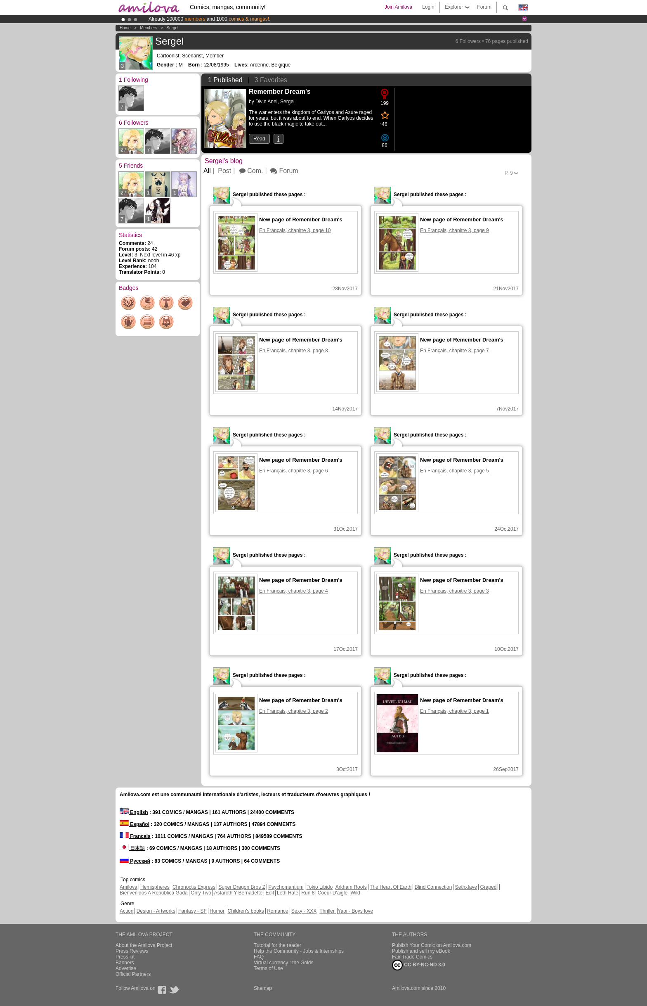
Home (125, 28)
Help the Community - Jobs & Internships (299, 951)
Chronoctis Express (193, 887)
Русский (135, 861)
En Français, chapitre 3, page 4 (293, 591)
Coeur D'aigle (333, 893)
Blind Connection (433, 887)
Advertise (126, 968)
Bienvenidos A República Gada (154, 893)
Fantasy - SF (192, 911)
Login (428, 7)
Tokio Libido (320, 887)
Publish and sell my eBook (421, 951)
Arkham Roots (351, 887)
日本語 (132, 848)
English (134, 812)
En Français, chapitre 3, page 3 (454, 591)
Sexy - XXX (303, 911)
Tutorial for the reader (277, 945)
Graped (488, 887)
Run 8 (307, 893)
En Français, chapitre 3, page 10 (295, 230)
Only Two (201, 893)
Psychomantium (285, 887)
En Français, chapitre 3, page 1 (454, 711)
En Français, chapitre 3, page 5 (454, 471)
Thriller (327, 911)
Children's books (245, 911)
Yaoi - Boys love (355, 911)
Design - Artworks (156, 911)
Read (259, 139)
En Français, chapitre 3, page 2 (293, 711)
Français (135, 836)
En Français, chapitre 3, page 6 (293, 471)
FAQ (259, 957)
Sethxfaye (466, 887)
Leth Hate (287, 893)
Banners (125, 963)
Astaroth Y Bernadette (238, 893)
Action (126, 911)
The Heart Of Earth (390, 887)
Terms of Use (268, 968)
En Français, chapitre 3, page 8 (293, 351)
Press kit (125, 957)
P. (509, 173)
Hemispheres (155, 887)
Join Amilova (398, 7)
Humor (217, 911)
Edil (270, 893)
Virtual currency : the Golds (284, 963)
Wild (355, 893)
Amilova (128, 887)
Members (148, 28)
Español (134, 824)
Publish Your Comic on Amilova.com (431, 945)
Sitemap (263, 988)
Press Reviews (132, 951)
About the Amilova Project (144, 945)
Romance (277, 911)
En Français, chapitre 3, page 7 (454, 351)
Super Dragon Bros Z (241, 887)
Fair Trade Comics (412, 957)
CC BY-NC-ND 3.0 (418, 965)
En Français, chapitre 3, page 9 (454, 230)
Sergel (172, 28)
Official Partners (133, 974)
